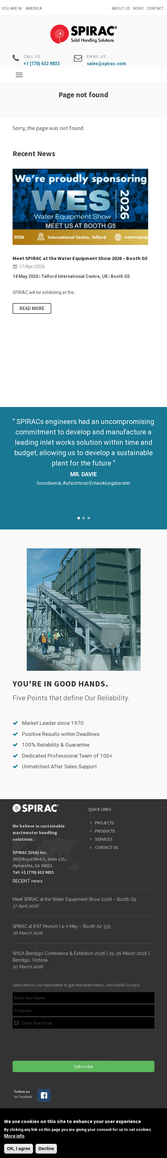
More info (14, 1135)
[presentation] (60, 1044)
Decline (46, 1148)
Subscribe (83, 1066)
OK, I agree (18, 1148)
